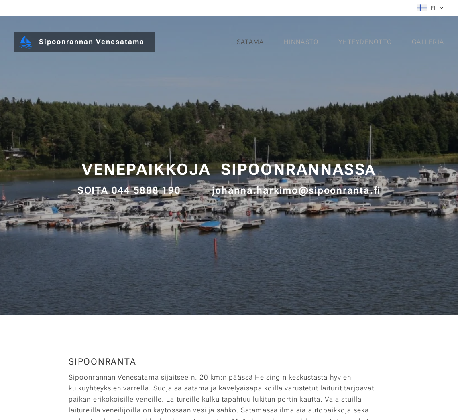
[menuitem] (252, 42)
